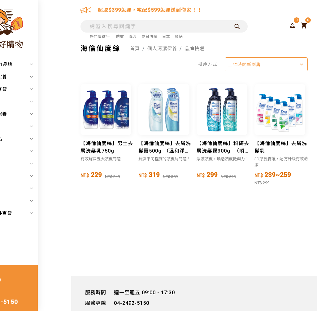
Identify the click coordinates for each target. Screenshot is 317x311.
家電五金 (39, 151)
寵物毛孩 (39, 201)
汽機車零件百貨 (39, 213)
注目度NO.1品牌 (39, 64)
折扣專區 (39, 101)
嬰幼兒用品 (39, 139)
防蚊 (120, 36)
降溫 (133, 36)
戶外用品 (39, 164)
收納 (179, 36)
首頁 (135, 48)
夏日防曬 (149, 36)
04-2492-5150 (30, 302)
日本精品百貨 (39, 89)
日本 (166, 36)
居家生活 (39, 126)
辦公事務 (39, 176)
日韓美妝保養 (39, 77)
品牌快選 (197, 48)
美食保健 (39, 188)
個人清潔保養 (39, 114)
